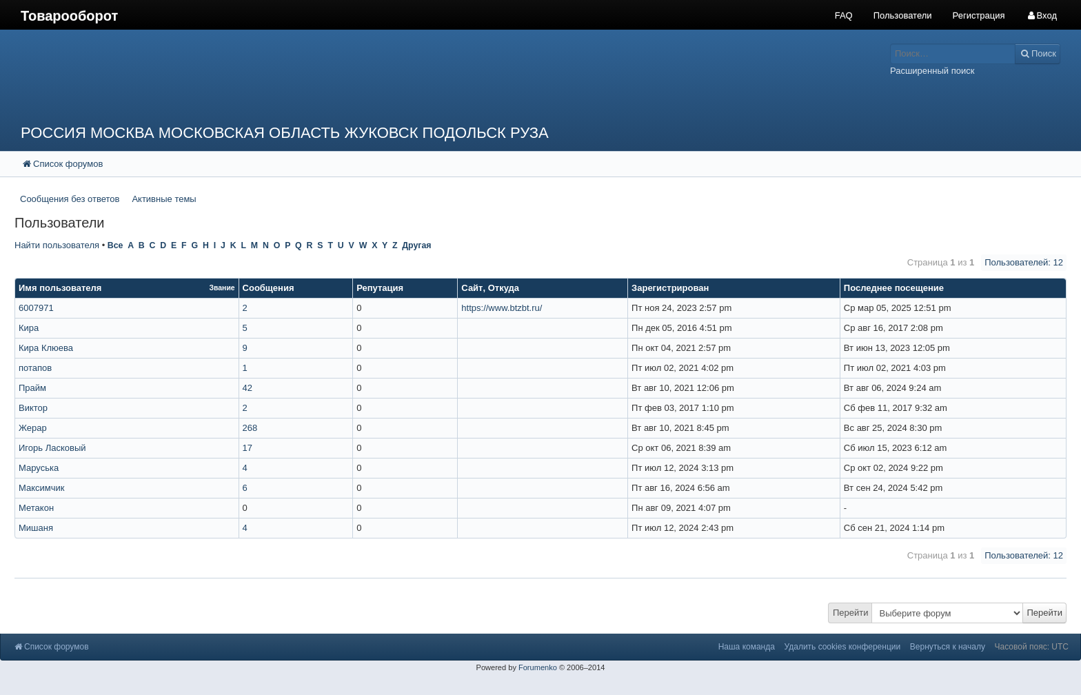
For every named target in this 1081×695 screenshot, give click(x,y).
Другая (416, 245)
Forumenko (537, 667)
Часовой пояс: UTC (1032, 647)
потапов (35, 368)
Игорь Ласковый (52, 448)
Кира (29, 328)
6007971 (36, 308)
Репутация (379, 288)
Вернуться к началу (947, 647)
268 (250, 428)
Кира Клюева (46, 348)
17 (247, 448)
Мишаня (36, 528)
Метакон (36, 508)
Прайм (32, 388)
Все (115, 245)
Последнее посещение (894, 288)
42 (247, 388)
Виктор (33, 408)
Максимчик (41, 488)
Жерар (33, 428)
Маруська (39, 468)
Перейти (851, 612)
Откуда (503, 288)
